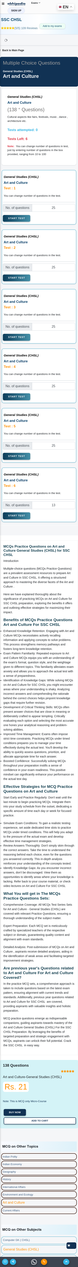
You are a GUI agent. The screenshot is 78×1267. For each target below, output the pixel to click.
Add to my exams (52, 26)
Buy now (15, 1112)
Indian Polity (10, 1156)
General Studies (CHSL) (21, 1249)
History (7, 1179)
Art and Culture (14, 1202)
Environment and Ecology (18, 1194)
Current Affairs (11, 1210)
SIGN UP (16, 10)
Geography (9, 1171)
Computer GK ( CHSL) (16, 1240)
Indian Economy (12, 1164)
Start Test (16, 218)
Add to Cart (39, 1120)
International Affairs (14, 1187)
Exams (35, 2)
